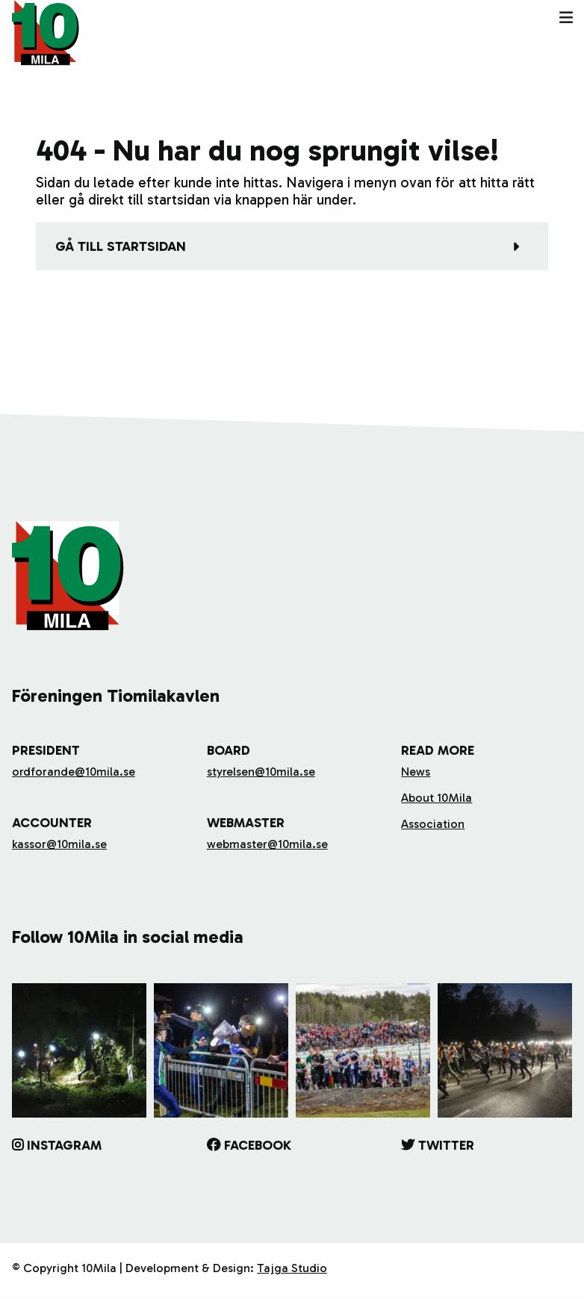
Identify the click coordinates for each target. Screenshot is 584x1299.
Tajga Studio (292, 1268)
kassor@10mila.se (59, 844)
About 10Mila (436, 798)
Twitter (446, 1145)
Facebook (257, 1145)
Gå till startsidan (120, 246)
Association (433, 824)
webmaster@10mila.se (267, 844)
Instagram (64, 1145)
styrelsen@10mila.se (261, 771)
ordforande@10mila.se (73, 771)
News (415, 771)
